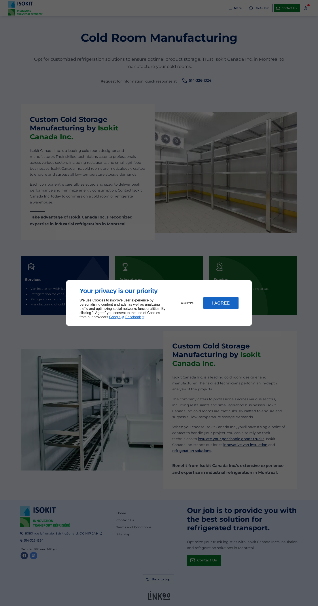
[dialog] (159, 303)
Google (115, 317)
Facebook (133, 317)
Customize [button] (187, 303)
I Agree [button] (221, 303)
